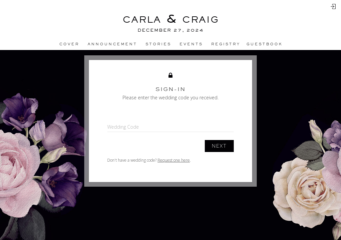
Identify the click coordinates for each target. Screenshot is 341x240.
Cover (69, 44)
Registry (225, 44)
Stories (158, 44)
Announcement (112, 44)
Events (191, 44)
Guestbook (264, 44)
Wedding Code (123, 127)
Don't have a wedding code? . (149, 160)
